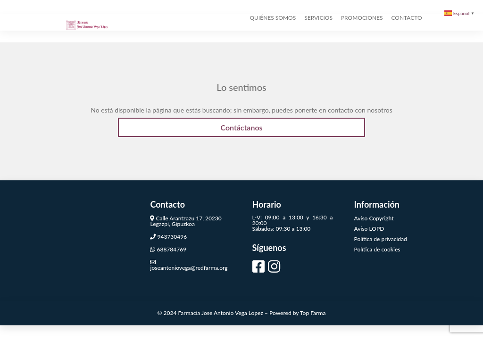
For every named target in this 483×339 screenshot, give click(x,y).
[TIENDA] (430, 41)
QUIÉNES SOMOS (273, 41)
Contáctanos (241, 123)
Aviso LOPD (369, 223)
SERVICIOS (318, 41)
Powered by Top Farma (297, 308)
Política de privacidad (380, 234)
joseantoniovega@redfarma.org (188, 262)
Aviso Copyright (374, 213)
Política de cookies (377, 244)
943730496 (172, 231)
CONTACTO (406, 41)
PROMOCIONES (362, 41)
